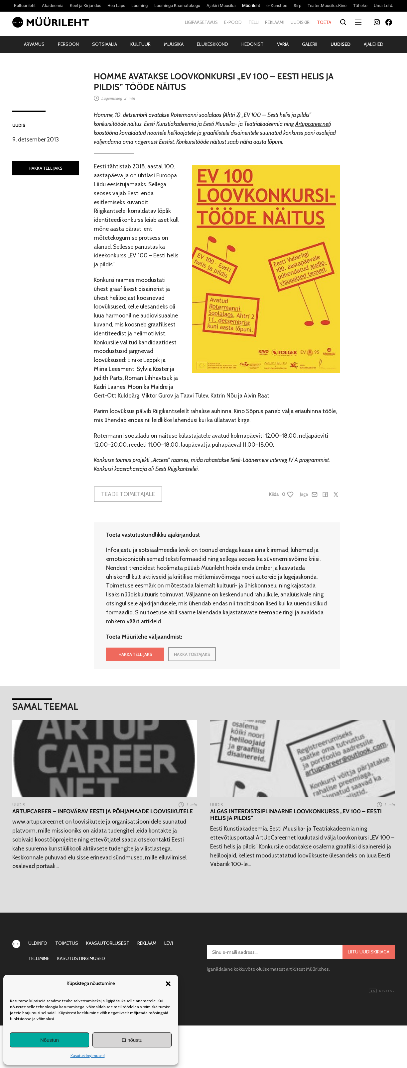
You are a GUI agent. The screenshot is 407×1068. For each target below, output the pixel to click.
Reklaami (274, 22)
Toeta (324, 22)
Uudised (340, 44)
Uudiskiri (301, 22)
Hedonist (252, 44)
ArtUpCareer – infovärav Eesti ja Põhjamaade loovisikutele (102, 811)
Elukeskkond (212, 44)
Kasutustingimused (87, 1055)
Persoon (68, 44)
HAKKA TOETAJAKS (192, 654)
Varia (283, 44)
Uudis (18, 125)
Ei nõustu (132, 1040)
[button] (168, 983)
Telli (253, 22)
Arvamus (34, 44)
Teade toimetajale (128, 493)
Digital (382, 991)
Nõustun (49, 1040)
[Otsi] (343, 22)
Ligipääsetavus (201, 22)
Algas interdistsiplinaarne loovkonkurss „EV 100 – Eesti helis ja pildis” (296, 815)
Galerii (309, 44)
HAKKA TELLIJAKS (46, 168)
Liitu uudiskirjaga (368, 952)
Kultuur (140, 44)
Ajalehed (373, 44)
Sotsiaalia (104, 44)
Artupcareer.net (312, 123)
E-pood (233, 22)
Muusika (174, 44)
